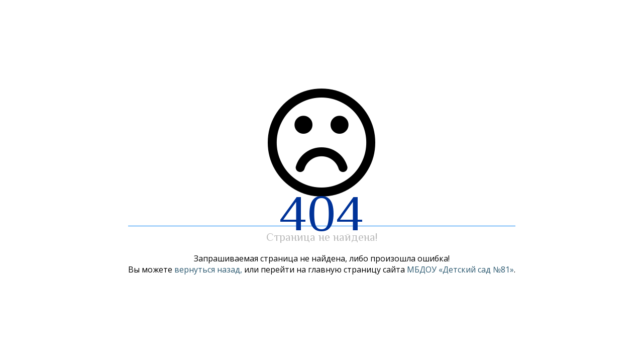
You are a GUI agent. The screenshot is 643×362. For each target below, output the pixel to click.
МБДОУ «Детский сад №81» (460, 269)
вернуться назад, (208, 269)
